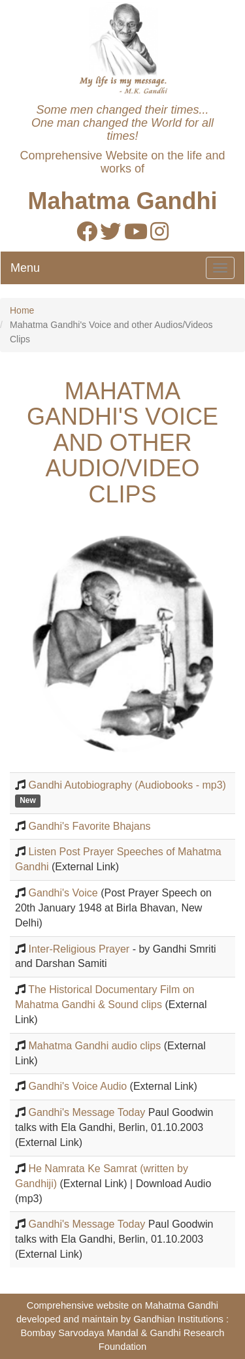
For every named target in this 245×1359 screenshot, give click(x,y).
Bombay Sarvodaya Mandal (79, 1333)
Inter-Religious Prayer (78, 949)
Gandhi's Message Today (86, 1112)
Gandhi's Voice (62, 892)
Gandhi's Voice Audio (77, 1086)
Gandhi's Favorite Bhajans (89, 826)
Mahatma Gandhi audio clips (94, 1045)
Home (22, 310)
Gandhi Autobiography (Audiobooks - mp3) (126, 785)
